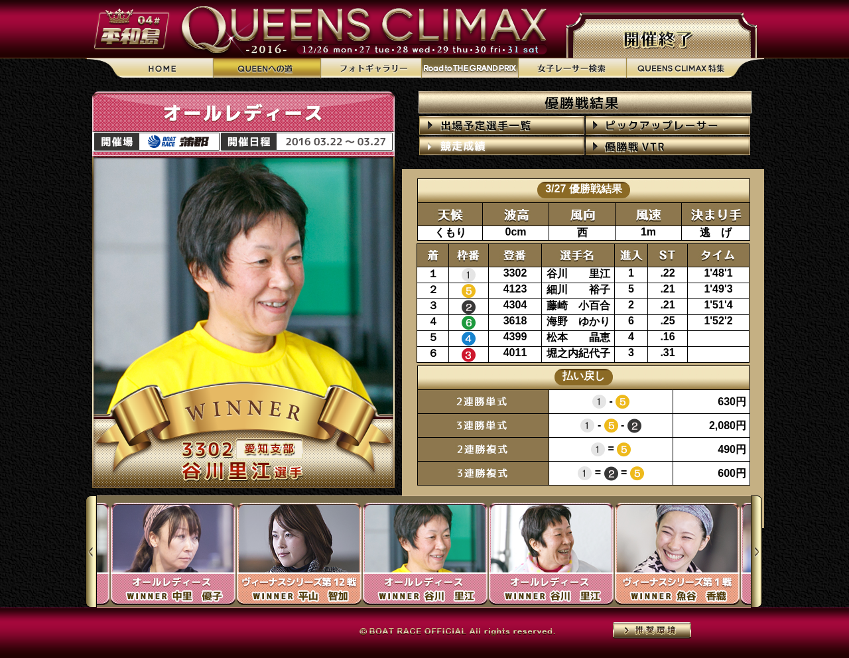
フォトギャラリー (370, 68)
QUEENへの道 (267, 68)
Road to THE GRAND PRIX (469, 68)
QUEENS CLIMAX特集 (695, 68)
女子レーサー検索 (572, 68)
